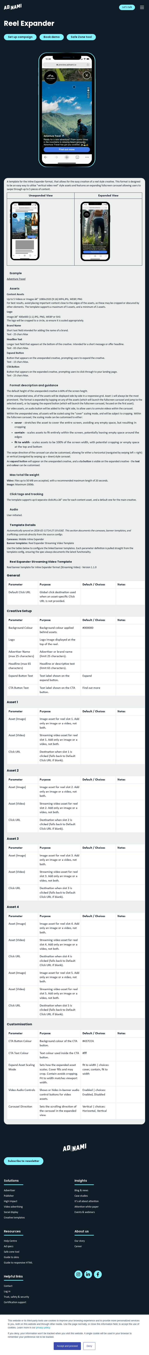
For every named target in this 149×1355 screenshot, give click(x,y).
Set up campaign (20, 37)
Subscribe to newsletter (23, 1161)
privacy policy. (43, 1327)
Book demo (52, 37)
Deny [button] (89, 1346)
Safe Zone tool (81, 37)
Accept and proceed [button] (67, 1346)
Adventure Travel (16, 279)
